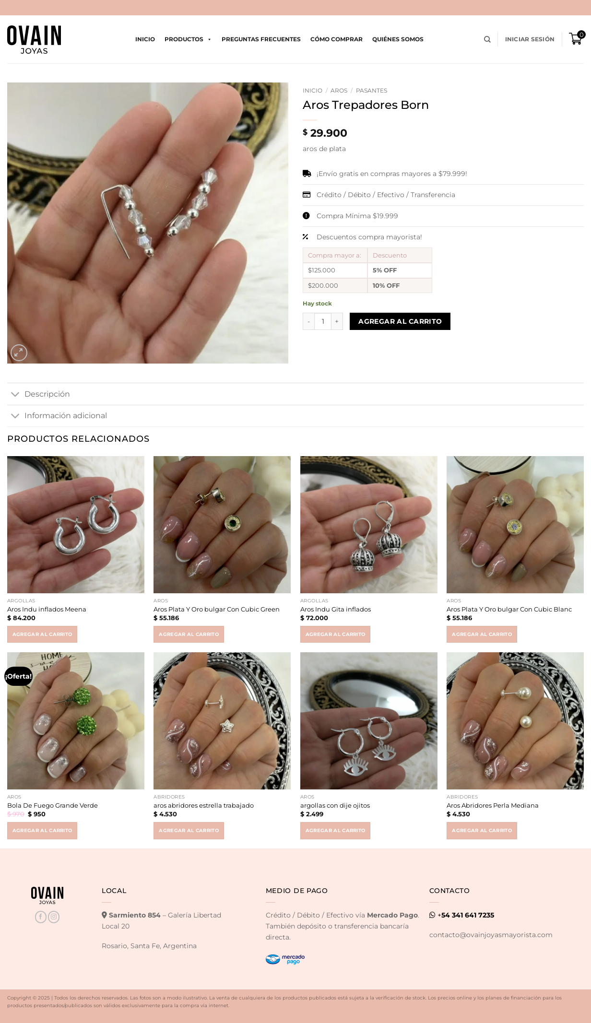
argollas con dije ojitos (335, 805)
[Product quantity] (322, 321)
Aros (339, 90)
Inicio (145, 39)
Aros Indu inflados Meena (46, 609)
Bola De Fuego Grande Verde (52, 805)
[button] (530, 39)
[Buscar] (487, 39)
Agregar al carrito (400, 321)
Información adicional (57, 416)
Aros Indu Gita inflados (335, 609)
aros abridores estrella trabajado (204, 805)
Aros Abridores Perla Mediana (493, 805)
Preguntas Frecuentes (261, 39)
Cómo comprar (336, 39)
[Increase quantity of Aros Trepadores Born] (337, 321)
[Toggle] (15, 395)
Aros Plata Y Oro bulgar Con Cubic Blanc (509, 609)
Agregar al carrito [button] (42, 634)
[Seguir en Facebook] (41, 917)
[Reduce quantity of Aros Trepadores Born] (308, 321)
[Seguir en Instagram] (53, 917)
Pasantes (371, 90)
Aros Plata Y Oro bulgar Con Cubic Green (217, 609)
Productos (188, 39)
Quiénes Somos (398, 39)
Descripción (38, 395)
